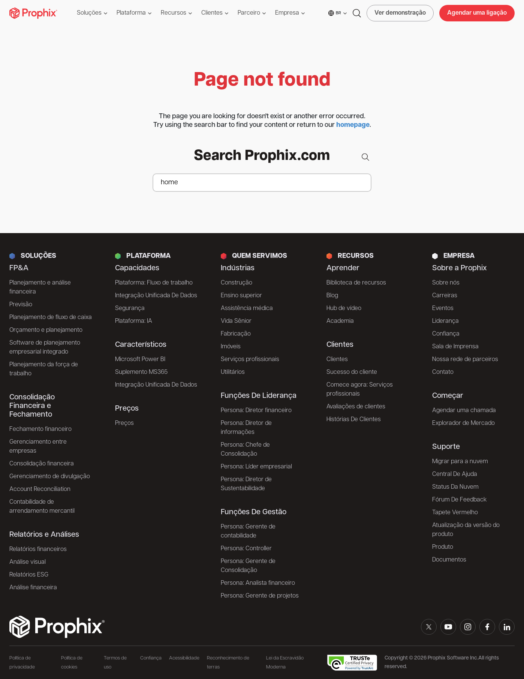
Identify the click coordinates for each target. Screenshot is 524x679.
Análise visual (27, 562)
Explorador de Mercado (463, 423)
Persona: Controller (246, 549)
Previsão (20, 305)
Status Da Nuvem (455, 487)
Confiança (446, 334)
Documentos (449, 560)
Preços (124, 423)
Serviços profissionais (250, 360)
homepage (353, 125)
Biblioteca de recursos (356, 283)
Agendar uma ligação (477, 13)
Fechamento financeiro (40, 429)
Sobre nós (446, 283)
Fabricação (236, 334)
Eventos (443, 309)
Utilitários (233, 372)
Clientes (337, 360)
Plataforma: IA (133, 321)
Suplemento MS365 (141, 372)
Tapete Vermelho (455, 513)
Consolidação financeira (41, 464)
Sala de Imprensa (455, 347)
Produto (442, 547)
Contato (443, 372)
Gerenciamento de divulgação (49, 477)
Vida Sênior (236, 321)
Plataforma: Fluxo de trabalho (154, 283)
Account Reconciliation (39, 489)
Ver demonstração (400, 13)
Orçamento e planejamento (45, 330)
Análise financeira (33, 588)
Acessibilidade (184, 658)
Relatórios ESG (28, 575)
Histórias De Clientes (353, 420)
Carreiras (444, 296)
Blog (332, 296)
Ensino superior (241, 296)
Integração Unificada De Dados (156, 296)
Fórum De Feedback (459, 500)
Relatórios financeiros (38, 550)
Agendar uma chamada (464, 411)
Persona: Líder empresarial (256, 467)
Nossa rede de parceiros (465, 360)
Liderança (445, 321)
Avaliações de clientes (355, 407)
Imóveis (231, 347)
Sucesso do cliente (351, 372)
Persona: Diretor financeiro (256, 411)
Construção (236, 283)
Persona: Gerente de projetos (260, 596)
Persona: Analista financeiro (258, 583)
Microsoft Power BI (140, 360)
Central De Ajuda (454, 474)
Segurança (130, 309)
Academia (340, 321)
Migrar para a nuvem (460, 462)
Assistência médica (247, 309)
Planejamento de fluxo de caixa (50, 318)
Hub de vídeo (343, 309)
